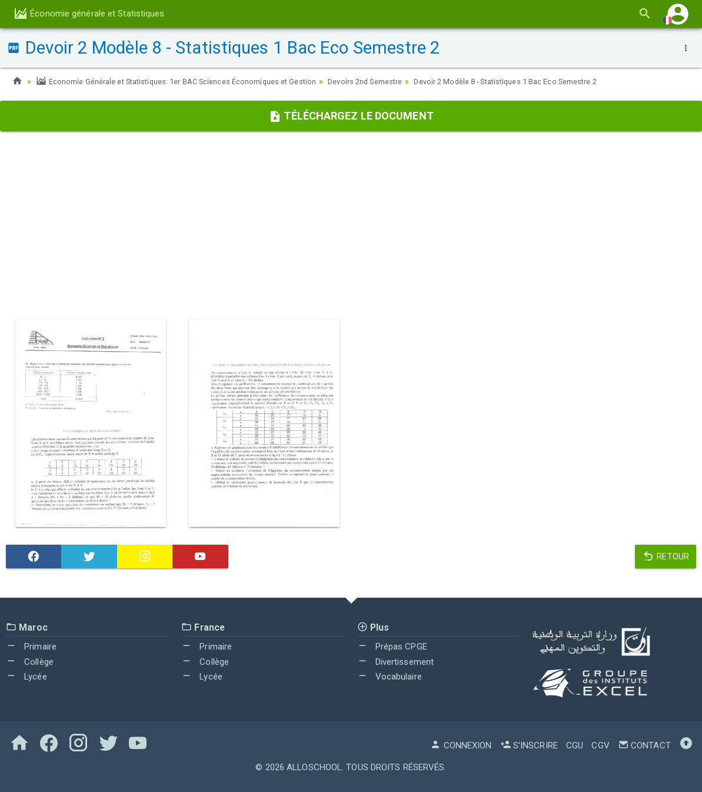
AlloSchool (314, 767)
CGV (600, 745)
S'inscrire (529, 745)
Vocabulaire (389, 676)
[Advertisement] (351, 225)
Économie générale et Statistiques (89, 13)
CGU (574, 745)
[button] (678, 14)
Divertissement (395, 662)
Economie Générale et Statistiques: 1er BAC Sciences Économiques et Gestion (189, 81)
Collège (30, 662)
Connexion (460, 745)
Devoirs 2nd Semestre (396, 81)
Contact (644, 745)
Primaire (31, 646)
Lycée (26, 676)
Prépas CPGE (392, 646)
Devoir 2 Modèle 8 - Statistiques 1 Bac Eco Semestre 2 (551, 81)
